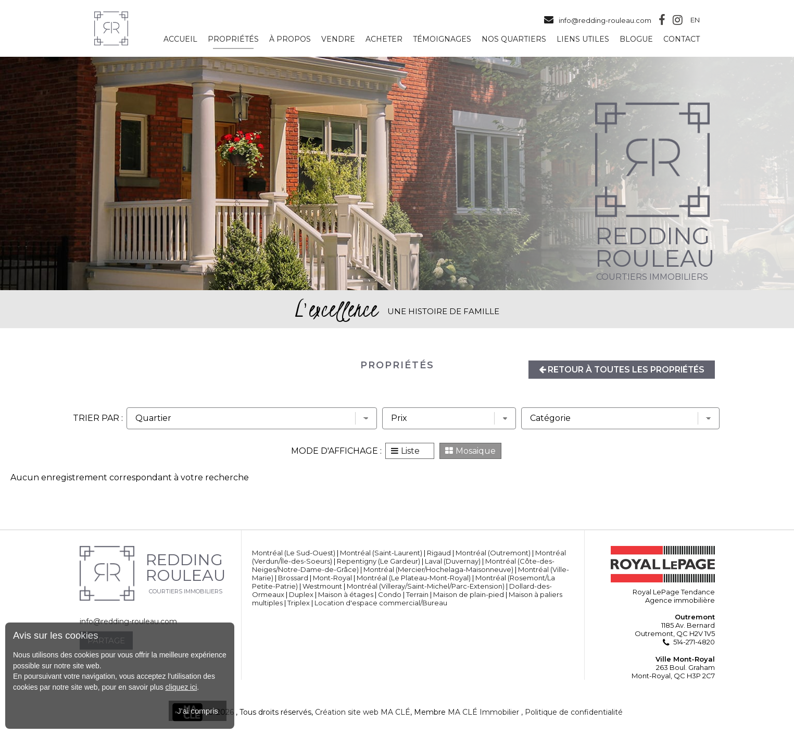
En (695, 20)
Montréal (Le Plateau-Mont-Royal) (414, 578)
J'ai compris (197, 710)
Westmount (322, 586)
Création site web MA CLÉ (362, 712)
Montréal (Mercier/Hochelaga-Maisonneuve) (438, 569)
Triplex (298, 603)
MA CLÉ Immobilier (483, 712)
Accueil (180, 39)
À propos (290, 39)
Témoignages (442, 39)
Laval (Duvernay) (453, 561)
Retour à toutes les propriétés (620, 370)
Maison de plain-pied (468, 594)
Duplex (301, 594)
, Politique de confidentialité (572, 712)
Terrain (417, 594)
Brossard (293, 578)
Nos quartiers (514, 39)
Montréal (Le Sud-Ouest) (293, 553)
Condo (389, 594)
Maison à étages (345, 594)
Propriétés (233, 39)
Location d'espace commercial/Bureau (380, 603)
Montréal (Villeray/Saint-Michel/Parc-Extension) (426, 586)
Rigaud (439, 553)
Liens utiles (583, 39)
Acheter (384, 39)
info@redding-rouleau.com (596, 20)
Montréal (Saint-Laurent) (381, 553)
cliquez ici (181, 687)
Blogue (636, 39)
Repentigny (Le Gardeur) (378, 561)
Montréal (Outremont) (493, 553)
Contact (681, 39)
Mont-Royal (332, 578)
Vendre (338, 39)
